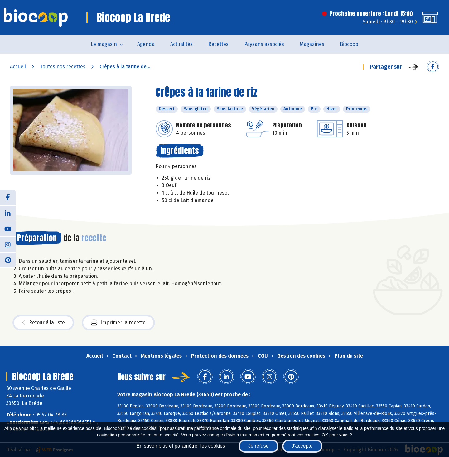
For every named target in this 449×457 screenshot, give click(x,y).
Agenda (146, 44)
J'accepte (302, 446)
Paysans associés (264, 44)
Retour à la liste (43, 323)
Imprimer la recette (118, 323)
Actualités (181, 44)
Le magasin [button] (104, 44)
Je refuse (258, 446)
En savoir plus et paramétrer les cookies (180, 446)
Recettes (218, 44)
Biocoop (349, 44)
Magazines (312, 44)
